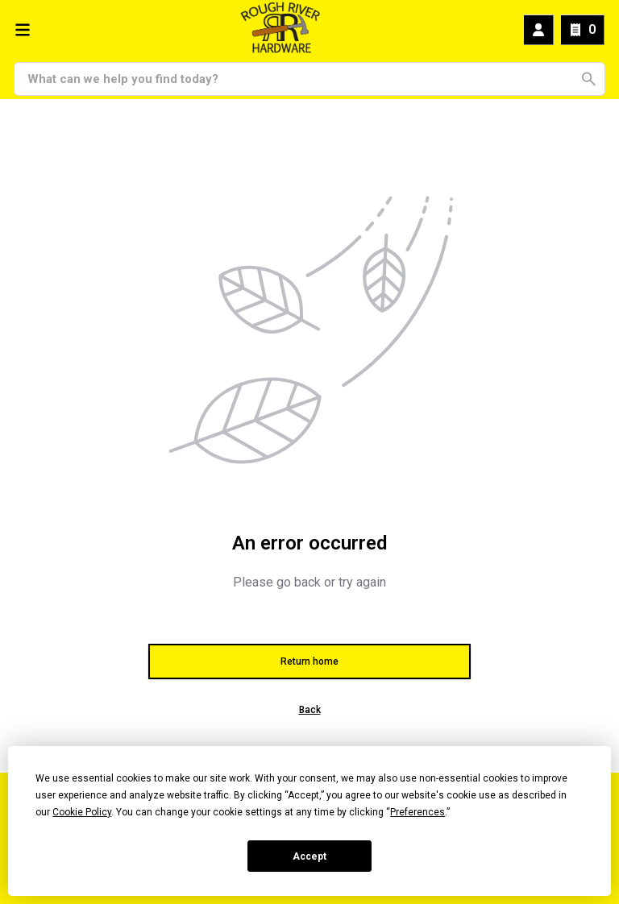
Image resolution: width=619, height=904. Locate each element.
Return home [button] (309, 661)
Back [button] (310, 709)
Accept (309, 856)
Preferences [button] (417, 812)
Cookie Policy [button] (81, 812)
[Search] (300, 79)
